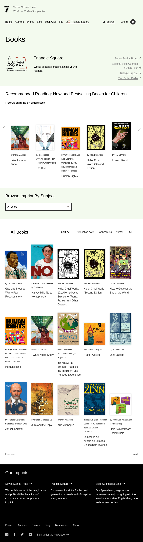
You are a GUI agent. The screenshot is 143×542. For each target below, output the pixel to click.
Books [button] (8, 21)
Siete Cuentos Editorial (109, 483)
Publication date (85, 232)
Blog (47, 525)
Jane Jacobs (117, 354)
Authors (22, 525)
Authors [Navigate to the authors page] (19, 21)
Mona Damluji (19, 155)
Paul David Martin (13, 357)
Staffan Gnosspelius (43, 420)
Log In (124, 21)
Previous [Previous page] (10, 454)
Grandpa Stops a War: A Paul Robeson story (14, 292)
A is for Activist (92, 354)
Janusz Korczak (14, 429)
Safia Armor (39, 287)
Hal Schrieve (120, 155)
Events (36, 525)
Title (129, 232)
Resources (61, 525)
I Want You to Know (42, 354)
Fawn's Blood (119, 160)
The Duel (41, 168)
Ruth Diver (48, 283)
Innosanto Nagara (94, 349)
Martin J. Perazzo (69, 171)
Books (8, 525)
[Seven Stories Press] (6, 9)
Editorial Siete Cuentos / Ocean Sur (125, 65)
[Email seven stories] (6, 534)
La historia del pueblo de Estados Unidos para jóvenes (95, 441)
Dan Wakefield (66, 420)
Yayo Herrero (70, 155)
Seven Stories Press (24, 7)
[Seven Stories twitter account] (22, 534)
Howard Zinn (92, 420)
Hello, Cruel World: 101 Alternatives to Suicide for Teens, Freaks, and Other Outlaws (68, 296)
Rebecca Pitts (118, 349)
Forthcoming (105, 232)
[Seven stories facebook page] (15, 534)
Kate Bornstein (96, 155)
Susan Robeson (15, 283)
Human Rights (69, 176)
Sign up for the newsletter (51, 534)
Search (110, 21)
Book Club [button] (50, 21)
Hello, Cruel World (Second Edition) (95, 164)
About (76, 525)
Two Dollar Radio (128, 78)
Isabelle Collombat (16, 420)
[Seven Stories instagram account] (30, 534)
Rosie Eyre (22, 423)
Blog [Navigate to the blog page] (39, 21)
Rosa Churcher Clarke (46, 163)
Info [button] (61, 21)
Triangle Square (129, 73)
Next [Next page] (135, 454)
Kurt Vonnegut (66, 425)
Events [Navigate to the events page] (30, 21)
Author (119, 232)
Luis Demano (67, 159)
